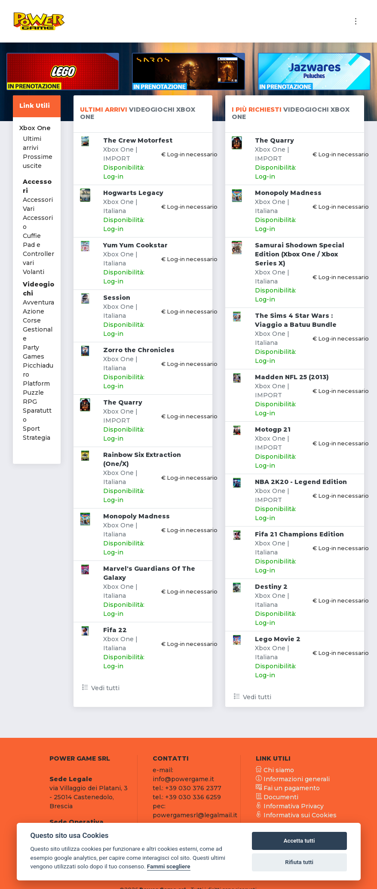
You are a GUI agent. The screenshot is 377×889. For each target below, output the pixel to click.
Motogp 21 (273, 429)
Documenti (277, 797)
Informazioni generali (293, 779)
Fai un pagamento (288, 788)
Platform (36, 383)
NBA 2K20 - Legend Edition (301, 482)
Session (116, 297)
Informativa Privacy (290, 806)
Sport (31, 428)
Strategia (36, 437)
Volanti (33, 272)
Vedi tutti (101, 688)
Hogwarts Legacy (133, 193)
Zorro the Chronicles (139, 350)
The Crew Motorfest (137, 140)
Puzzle (33, 392)
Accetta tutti (299, 840)
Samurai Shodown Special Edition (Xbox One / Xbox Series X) (299, 254)
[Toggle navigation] (356, 21)
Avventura (38, 302)
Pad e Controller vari (38, 254)
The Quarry (122, 402)
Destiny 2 (271, 587)
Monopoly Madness (136, 516)
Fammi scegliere (168, 866)
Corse (32, 320)
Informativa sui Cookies (296, 815)
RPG (30, 401)
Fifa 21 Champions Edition (299, 534)
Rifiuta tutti (299, 862)
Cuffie (32, 236)
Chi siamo (275, 770)
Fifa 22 (115, 630)
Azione (33, 311)
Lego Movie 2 (277, 639)
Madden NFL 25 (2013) (292, 377)
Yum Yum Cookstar (135, 245)
